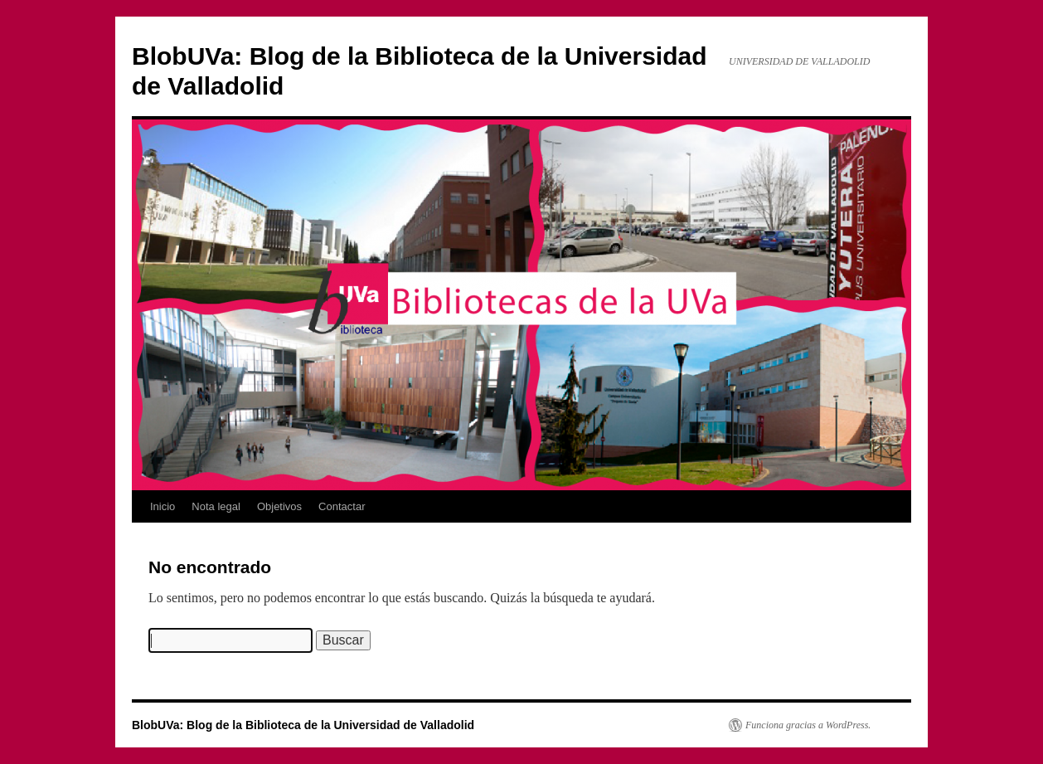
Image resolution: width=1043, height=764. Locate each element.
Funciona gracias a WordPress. (808, 725)
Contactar (341, 506)
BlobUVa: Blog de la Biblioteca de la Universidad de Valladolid (303, 725)
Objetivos (279, 506)
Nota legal (216, 506)
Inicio (162, 506)
